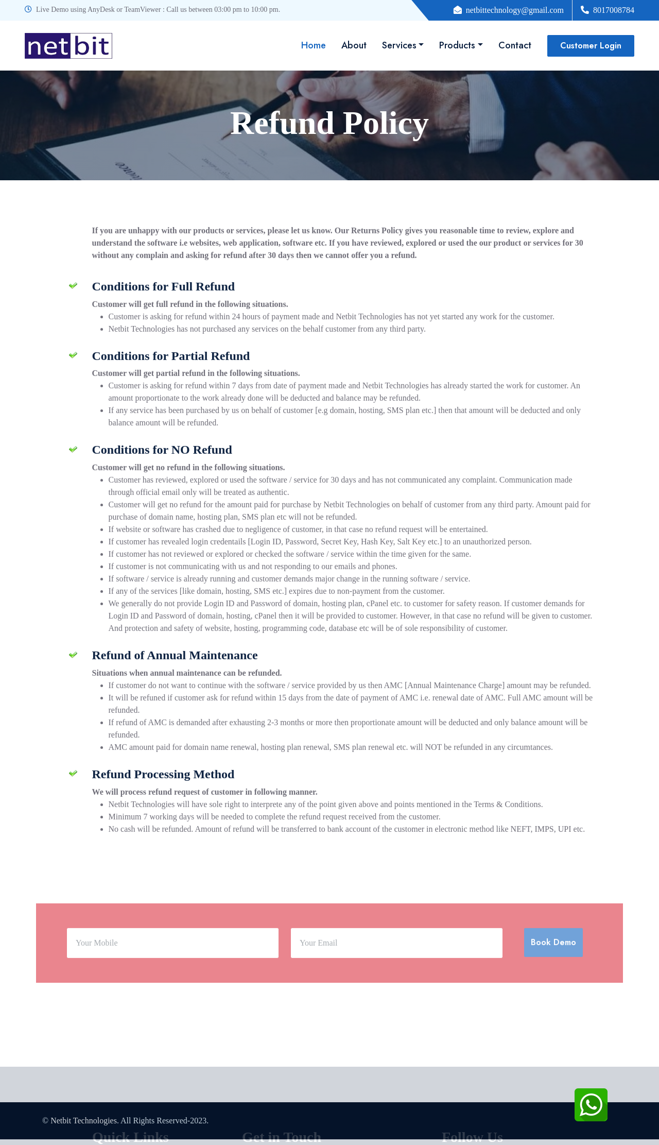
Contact (514, 45)
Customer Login (590, 46)
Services (399, 45)
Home (313, 45)
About (354, 45)
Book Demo (553, 978)
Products (457, 45)
